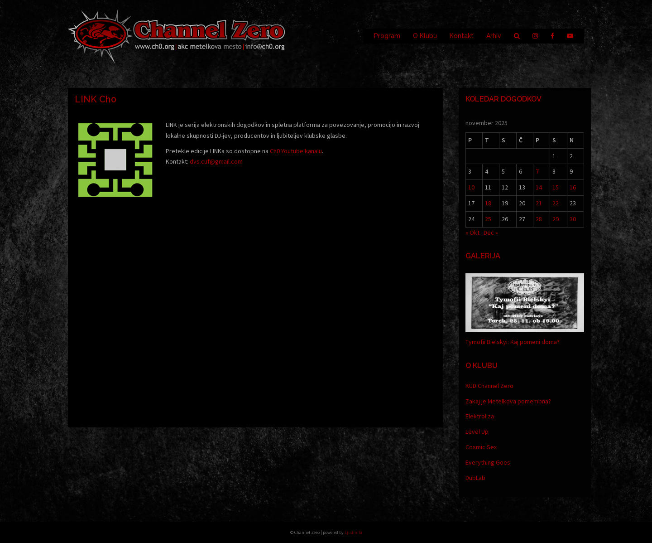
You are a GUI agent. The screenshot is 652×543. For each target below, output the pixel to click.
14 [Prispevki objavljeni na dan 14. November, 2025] (539, 187)
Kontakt (462, 35)
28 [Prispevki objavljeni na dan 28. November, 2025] (539, 219)
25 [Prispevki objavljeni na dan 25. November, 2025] (488, 219)
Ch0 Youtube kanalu (296, 151)
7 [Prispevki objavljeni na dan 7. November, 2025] (537, 171)
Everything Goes (487, 462)
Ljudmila (353, 532)
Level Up (477, 431)
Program (387, 35)
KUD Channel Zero (489, 386)
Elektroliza (479, 416)
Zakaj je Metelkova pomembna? (508, 401)
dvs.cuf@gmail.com (216, 161)
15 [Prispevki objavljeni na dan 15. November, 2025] (555, 187)
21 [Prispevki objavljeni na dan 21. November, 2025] (539, 203)
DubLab (475, 478)
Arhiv (493, 35)
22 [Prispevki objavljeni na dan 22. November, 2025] (555, 203)
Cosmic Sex (481, 447)
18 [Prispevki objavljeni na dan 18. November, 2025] (488, 203)
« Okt (472, 232)
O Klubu (425, 35)
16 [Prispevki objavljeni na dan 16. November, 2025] (573, 187)
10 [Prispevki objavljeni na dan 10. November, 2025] (471, 187)
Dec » (491, 232)
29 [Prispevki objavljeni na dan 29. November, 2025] (555, 219)
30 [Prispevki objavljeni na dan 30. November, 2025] (573, 219)
